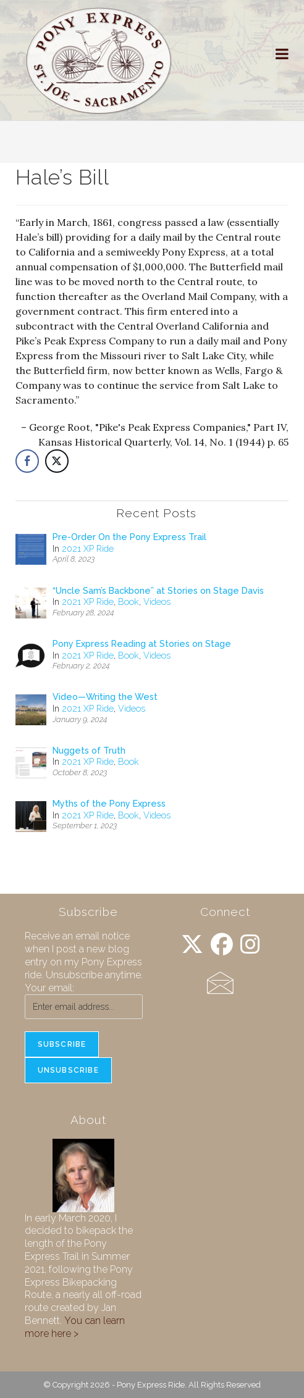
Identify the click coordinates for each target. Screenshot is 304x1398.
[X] (192, 944)
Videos (157, 602)
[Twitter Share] (57, 461)
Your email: (49, 988)
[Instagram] (250, 944)
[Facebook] (222, 944)
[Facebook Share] (27, 461)
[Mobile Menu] (282, 54)
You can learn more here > (75, 1327)
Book (128, 602)
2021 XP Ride (88, 549)
